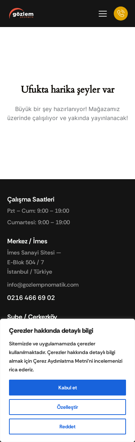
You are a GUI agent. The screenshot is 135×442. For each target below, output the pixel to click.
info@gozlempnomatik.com (42, 284)
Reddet (67, 426)
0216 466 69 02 (31, 297)
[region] (67, 380)
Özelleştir (67, 407)
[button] (103, 13)
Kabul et (67, 387)
